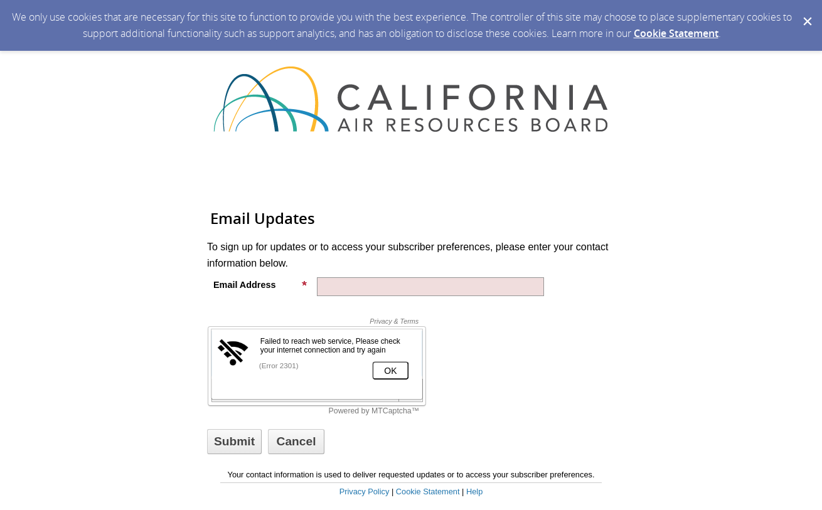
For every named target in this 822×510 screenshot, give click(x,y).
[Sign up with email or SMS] (234, 441)
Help (474, 491)
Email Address (260, 285)
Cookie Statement (676, 33)
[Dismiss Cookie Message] (806, 12)
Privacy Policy (364, 491)
